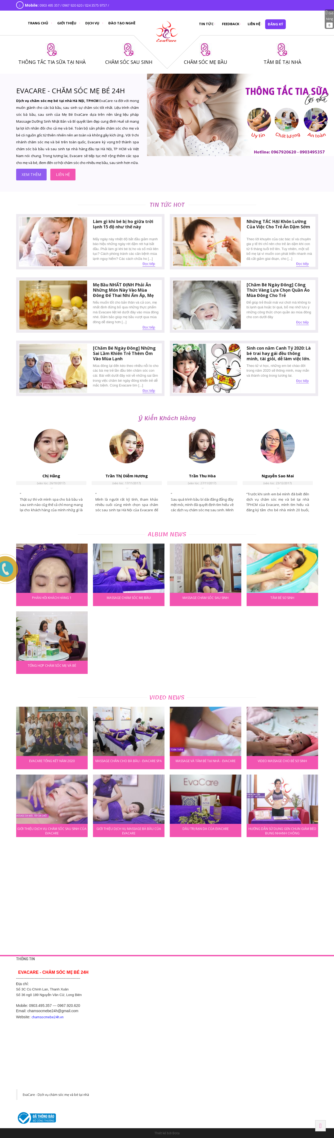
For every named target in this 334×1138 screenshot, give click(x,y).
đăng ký (275, 24)
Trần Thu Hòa (202, 475)
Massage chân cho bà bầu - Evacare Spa (128, 761)
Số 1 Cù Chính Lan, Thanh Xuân (274, 984)
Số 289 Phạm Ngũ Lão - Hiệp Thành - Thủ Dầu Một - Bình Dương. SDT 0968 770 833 (212, 1034)
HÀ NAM (124, 1078)
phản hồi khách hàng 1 (52, 597)
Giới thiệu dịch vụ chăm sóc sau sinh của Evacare (52, 830)
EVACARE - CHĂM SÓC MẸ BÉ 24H (70, 90)
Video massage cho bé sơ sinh (282, 761)
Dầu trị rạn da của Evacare (205, 828)
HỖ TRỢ (124, 967)
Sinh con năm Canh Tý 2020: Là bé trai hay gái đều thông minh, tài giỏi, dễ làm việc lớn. (279, 353)
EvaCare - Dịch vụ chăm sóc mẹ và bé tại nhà (56, 1094)
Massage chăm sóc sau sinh (205, 597)
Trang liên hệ (127, 978)
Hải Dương (128, 1017)
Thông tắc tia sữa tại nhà (202, 984)
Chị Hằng (51, 475)
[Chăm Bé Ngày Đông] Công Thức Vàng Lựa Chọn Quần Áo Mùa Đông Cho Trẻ (278, 290)
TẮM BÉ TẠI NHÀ (282, 62)
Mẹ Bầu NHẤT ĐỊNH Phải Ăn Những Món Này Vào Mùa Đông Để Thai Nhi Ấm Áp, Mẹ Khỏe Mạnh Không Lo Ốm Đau (124, 293)
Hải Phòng (260, 1048)
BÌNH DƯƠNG (196, 1017)
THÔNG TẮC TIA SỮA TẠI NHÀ (52, 62)
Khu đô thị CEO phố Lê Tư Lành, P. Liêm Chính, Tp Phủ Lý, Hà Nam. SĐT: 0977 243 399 (145, 1095)
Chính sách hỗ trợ (131, 997)
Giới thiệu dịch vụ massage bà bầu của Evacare (128, 830)
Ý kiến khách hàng (167, 418)
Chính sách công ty (132, 991)
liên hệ (63, 174)
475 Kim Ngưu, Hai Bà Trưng (271, 1004)
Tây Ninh (193, 1078)
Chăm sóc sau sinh (198, 997)
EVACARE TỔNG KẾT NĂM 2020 (52, 761)
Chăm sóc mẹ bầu (198, 991)
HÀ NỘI (257, 967)
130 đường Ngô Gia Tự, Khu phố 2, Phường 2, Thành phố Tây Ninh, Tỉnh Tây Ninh (211, 1095)
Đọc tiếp (148, 263)
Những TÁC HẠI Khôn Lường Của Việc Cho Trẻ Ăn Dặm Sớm (278, 224)
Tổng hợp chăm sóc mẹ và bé (52, 665)
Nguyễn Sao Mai (278, 475)
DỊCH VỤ (191, 967)
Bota (176, 1133)
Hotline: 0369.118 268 (133, 1040)
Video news (167, 697)
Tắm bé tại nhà (195, 978)
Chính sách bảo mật (132, 984)
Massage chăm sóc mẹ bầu (129, 597)
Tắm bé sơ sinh (282, 597)
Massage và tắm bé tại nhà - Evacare (205, 761)
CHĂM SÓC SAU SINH (128, 62)
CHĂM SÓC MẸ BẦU (205, 62)
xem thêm (31, 174)
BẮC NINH (259, 1017)
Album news (167, 534)
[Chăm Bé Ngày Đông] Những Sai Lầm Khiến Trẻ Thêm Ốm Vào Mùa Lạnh (124, 353)
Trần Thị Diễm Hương (126, 475)
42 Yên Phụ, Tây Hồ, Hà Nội (271, 978)
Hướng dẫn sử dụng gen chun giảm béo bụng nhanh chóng (282, 830)
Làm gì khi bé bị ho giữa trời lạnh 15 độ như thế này (123, 224)
